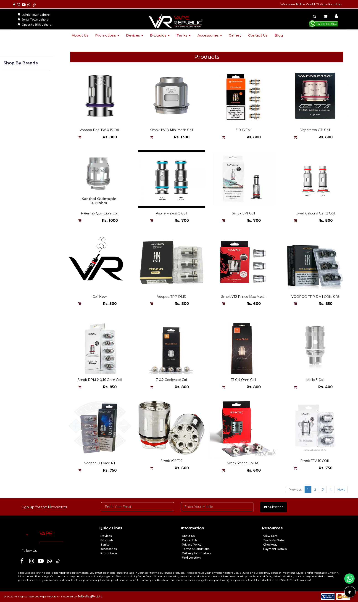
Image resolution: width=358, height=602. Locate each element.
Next (341, 489)
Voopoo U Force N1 (99, 463)
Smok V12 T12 (171, 463)
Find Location (191, 557)
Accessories (209, 35)
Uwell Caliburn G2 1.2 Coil (315, 213)
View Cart (270, 536)
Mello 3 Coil (315, 380)
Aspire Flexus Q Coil (171, 213)
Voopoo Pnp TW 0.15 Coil (99, 130)
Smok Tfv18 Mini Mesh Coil (171, 130)
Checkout (270, 544)
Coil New (99, 297)
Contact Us (189, 540)
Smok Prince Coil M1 (243, 463)
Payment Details (275, 549)
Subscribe (274, 507)
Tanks (183, 35)
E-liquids (160, 35)
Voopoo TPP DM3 (171, 297)
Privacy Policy (191, 544)
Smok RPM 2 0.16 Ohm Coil (100, 380)
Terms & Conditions (195, 549)
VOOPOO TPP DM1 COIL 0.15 (315, 297)
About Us (188, 536)
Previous (295, 489)
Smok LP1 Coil (243, 213)
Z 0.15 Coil (243, 130)
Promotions (107, 35)
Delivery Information (196, 553)
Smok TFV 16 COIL (315, 463)
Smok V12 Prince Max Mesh (243, 297)
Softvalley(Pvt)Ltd (90, 596)
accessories (108, 549)
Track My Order (274, 540)
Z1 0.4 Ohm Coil (243, 380)
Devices (134, 35)
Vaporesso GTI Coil (315, 130)
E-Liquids (106, 540)
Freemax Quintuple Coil (99, 213)
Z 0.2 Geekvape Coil (171, 380)
